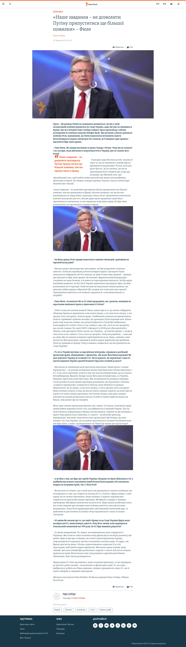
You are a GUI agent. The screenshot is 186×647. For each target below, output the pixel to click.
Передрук (60, 629)
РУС (157, 4)
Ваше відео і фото (27, 624)
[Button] (118, 47)
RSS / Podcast (25, 638)
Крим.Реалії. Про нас (65, 624)
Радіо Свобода (59, 36)
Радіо (22, 629)
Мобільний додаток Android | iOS (34, 633)
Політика (58, 12)
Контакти (60, 633)
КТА (164, 4)
